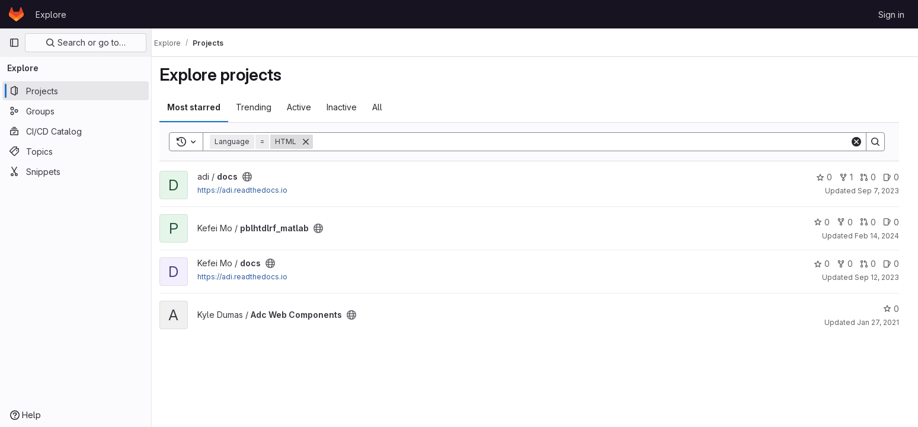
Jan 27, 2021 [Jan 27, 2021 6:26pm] (883, 322)
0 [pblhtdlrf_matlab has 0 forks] (850, 222)
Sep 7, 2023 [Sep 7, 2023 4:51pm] (883, 190)
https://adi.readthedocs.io (249, 190)
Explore (51, 14)
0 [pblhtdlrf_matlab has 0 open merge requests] (873, 222)
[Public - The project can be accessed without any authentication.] (253, 176)
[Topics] (75, 151)
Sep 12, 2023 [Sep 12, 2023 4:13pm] (881, 277)
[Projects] (75, 90)
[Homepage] (16, 14)
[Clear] (861, 142)
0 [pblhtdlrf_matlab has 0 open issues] (896, 222)
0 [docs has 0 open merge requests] (873, 177)
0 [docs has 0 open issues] (896, 177)
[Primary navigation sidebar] (14, 42)
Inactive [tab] (348, 107)
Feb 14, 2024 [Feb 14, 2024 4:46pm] (881, 235)
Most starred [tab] (200, 107)
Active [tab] (305, 107)
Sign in (891, 14)
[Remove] (312, 142)
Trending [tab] (260, 107)
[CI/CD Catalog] (75, 131)
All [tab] (384, 107)
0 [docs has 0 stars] (829, 177)
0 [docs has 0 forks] (850, 264)
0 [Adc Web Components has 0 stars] (896, 309)
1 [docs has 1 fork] (851, 177)
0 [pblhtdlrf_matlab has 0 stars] (826, 222)
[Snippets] (75, 171)
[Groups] (75, 110)
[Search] (587, 142)
